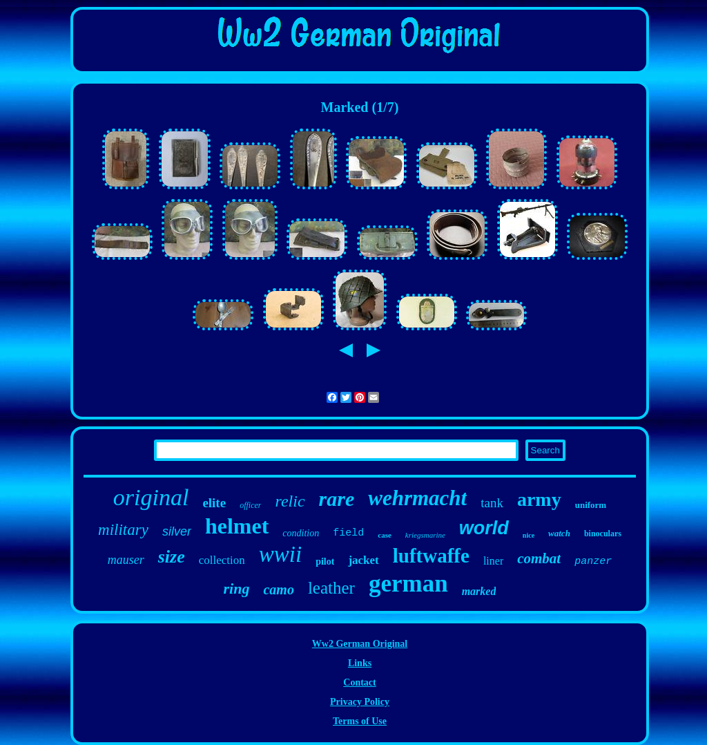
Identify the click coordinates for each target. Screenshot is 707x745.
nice (528, 535)
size (171, 557)
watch (559, 533)
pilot (325, 561)
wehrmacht (417, 498)
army (539, 499)
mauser (126, 560)
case (384, 535)
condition (300, 533)
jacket (363, 560)
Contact (359, 682)
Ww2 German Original (359, 644)
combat (539, 558)
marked (479, 591)
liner (493, 561)
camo (278, 589)
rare (337, 498)
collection (222, 560)
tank (492, 503)
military (123, 529)
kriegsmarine (425, 535)
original (151, 497)
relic (289, 501)
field (348, 533)
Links (359, 663)
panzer (593, 561)
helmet (237, 525)
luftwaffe (431, 556)
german (408, 583)
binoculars (602, 533)
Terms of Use (360, 721)
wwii (280, 554)
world (484, 528)
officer (250, 505)
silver (176, 531)
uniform (591, 505)
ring (237, 588)
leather (331, 587)
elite (214, 503)
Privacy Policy (359, 702)
